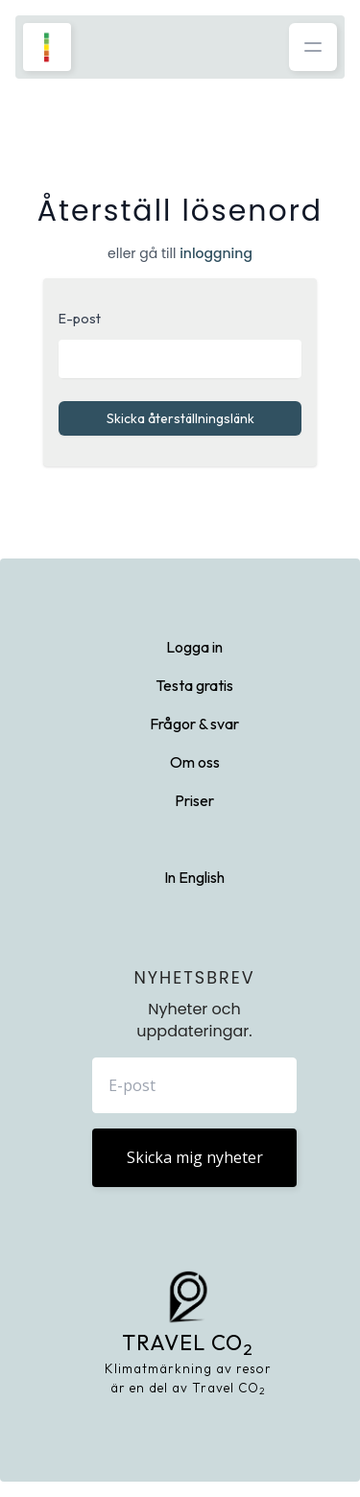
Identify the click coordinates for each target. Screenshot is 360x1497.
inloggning (216, 253)
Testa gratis (194, 685)
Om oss (195, 762)
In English (194, 877)
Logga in (194, 646)
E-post (80, 318)
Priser (194, 800)
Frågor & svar (194, 723)
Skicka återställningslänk (180, 418)
